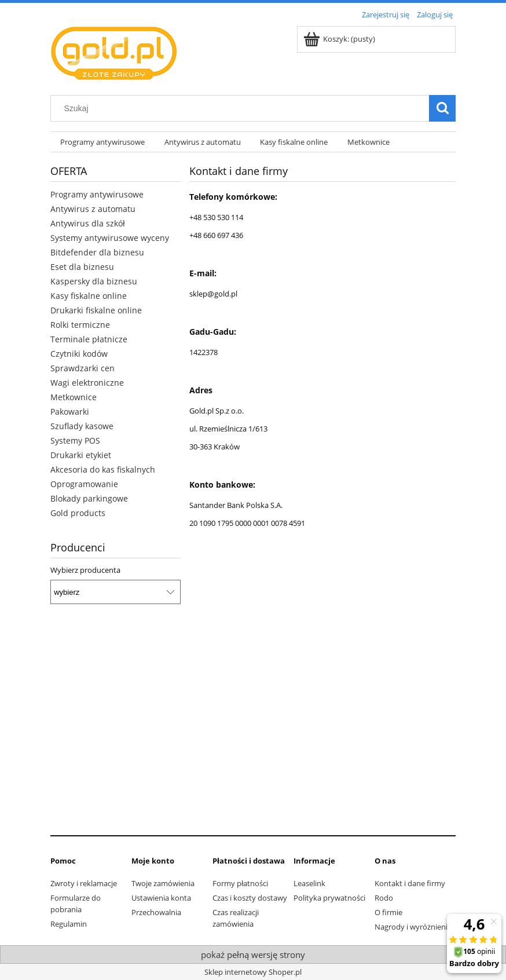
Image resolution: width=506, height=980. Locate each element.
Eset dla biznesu (82, 266)
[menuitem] (102, 142)
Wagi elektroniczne (87, 382)
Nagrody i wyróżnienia (413, 927)
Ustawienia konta (161, 898)
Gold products (77, 512)
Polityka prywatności (329, 898)
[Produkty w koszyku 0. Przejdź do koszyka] (340, 39)
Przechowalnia (156, 912)
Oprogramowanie (84, 483)
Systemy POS (75, 440)
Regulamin (68, 924)
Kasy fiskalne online (88, 295)
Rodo (384, 898)
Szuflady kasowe (81, 426)
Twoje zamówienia (163, 883)
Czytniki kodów (79, 353)
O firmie (388, 912)
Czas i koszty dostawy (249, 898)
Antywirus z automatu (92, 208)
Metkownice (73, 397)
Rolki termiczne (80, 324)
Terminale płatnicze (88, 339)
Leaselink (309, 883)
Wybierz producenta (85, 570)
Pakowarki (69, 411)
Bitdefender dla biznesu (97, 252)
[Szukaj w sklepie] (243, 108)
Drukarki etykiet (80, 454)
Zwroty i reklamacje (83, 883)
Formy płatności (240, 883)
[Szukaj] (442, 108)
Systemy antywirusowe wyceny (109, 237)
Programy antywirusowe (97, 194)
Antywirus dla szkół (87, 223)
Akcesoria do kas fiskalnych (102, 469)
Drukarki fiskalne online (96, 310)
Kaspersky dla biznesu (93, 281)
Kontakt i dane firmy (410, 883)
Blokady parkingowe (89, 498)
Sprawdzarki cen (82, 368)
